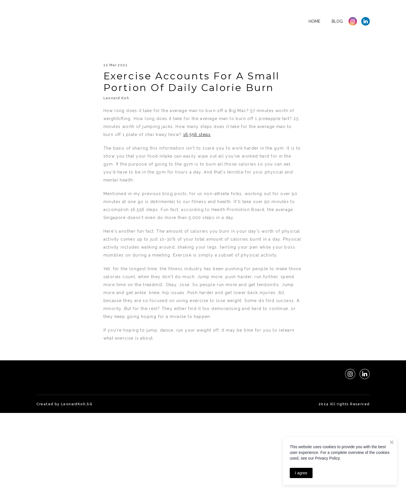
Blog (337, 21)
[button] (352, 21)
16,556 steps (197, 134)
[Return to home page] (70, 21)
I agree (301, 473)
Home (314, 21)
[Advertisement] (171, 453)
